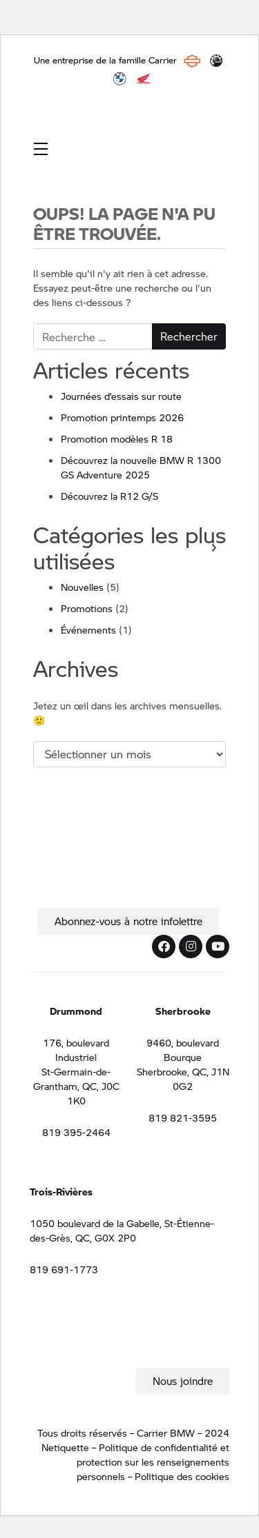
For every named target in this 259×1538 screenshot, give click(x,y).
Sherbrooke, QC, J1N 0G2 (183, 1078)
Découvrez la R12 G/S (109, 496)
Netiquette (65, 1447)
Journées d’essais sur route (121, 396)
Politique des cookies (182, 1476)
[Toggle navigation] (41, 148)
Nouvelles (82, 587)
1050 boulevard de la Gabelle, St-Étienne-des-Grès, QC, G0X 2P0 (122, 1230)
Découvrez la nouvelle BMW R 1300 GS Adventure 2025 (141, 467)
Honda (144, 79)
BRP (216, 61)
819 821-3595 (182, 1117)
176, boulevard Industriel (76, 1049)
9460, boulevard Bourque (182, 1049)
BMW (119, 79)
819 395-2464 (76, 1132)
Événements (88, 629)
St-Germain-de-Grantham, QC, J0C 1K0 (76, 1085)
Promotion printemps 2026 (122, 417)
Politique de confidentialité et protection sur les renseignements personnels (153, 1461)
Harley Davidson (192, 61)
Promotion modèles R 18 (117, 438)
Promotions (87, 608)
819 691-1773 (64, 1269)
